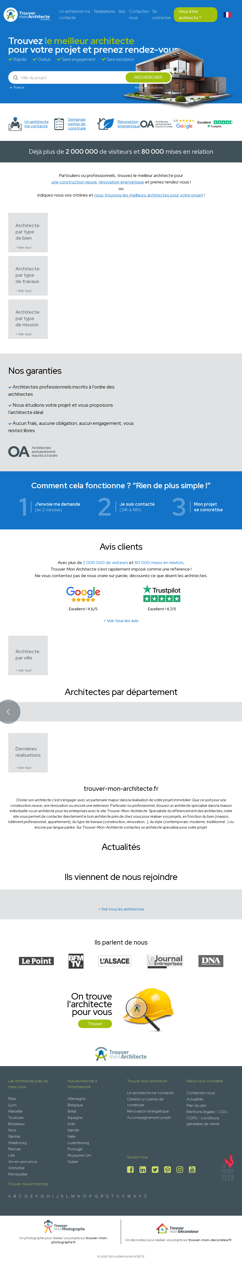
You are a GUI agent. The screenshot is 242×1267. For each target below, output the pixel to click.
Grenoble (16, 1167)
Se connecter (161, 14)
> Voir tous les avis (121, 620)
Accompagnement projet (149, 1117)
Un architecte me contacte (74, 14)
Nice (12, 1130)
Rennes (14, 1149)
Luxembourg (78, 1142)
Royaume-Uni (79, 1155)
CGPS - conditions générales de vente (202, 1120)
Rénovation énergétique (148, 1111)
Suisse (73, 1161)
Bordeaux (16, 1123)
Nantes (14, 1136)
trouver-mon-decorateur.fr (210, 1240)
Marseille (15, 1111)
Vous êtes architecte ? (190, 14)
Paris (12, 1098)
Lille (11, 1155)
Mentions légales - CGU (206, 1111)
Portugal (75, 1149)
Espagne (75, 1117)
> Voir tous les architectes (121, 909)
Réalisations (104, 11)
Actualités (194, 1099)
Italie (71, 1136)
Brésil (72, 1111)
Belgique (75, 1104)
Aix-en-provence (22, 1161)
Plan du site (196, 1105)
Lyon (12, 1104)
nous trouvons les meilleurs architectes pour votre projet (148, 195)
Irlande (73, 1130)
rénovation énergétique (121, 182)
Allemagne (77, 1098)
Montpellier (18, 1174)
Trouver (95, 1023)
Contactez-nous (139, 14)
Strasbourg (17, 1142)
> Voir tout (24, 247)
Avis (122, 11)
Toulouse (16, 1117)
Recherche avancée (149, 87)
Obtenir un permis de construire (145, 1102)
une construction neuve (74, 182)
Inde (71, 1123)
